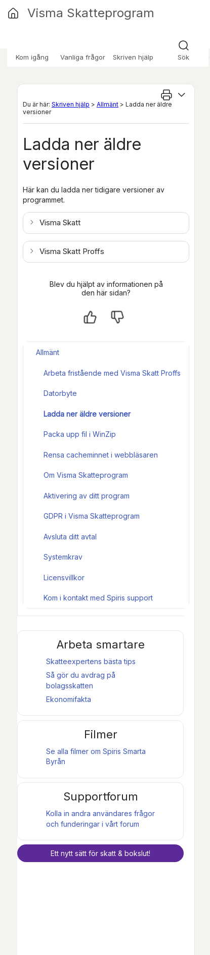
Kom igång (32, 57)
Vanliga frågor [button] (82, 57)
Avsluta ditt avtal (70, 536)
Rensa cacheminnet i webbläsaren (101, 454)
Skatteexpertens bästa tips (91, 661)
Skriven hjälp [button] (133, 57)
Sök (183, 57)
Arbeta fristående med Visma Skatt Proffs (112, 373)
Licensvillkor (64, 577)
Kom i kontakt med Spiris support (98, 597)
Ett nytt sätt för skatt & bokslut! (100, 853)
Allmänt (107, 104)
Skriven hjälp (71, 104)
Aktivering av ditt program (87, 495)
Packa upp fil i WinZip (80, 434)
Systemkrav (63, 556)
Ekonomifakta (68, 699)
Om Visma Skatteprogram (86, 475)
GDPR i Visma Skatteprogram (92, 516)
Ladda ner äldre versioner (87, 414)
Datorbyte (60, 393)
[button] (55, 222)
